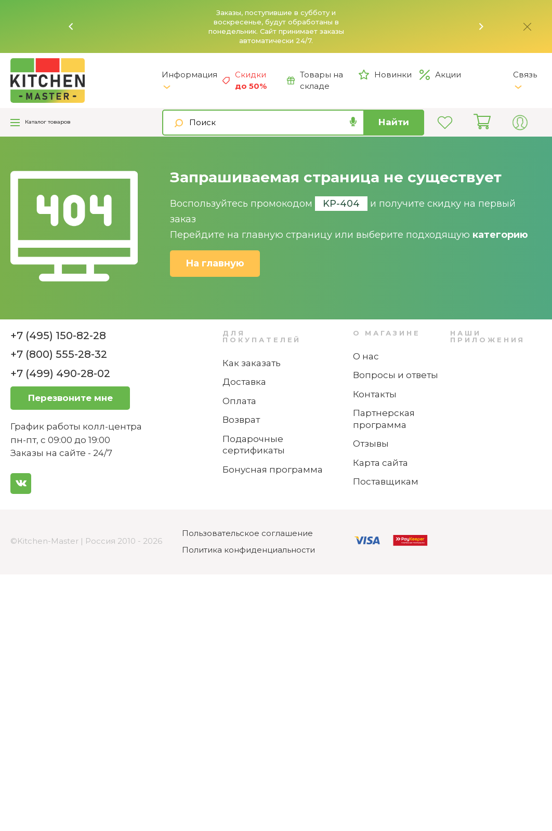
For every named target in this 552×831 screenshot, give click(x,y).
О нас (366, 356)
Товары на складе (315, 80)
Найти (393, 122)
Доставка (244, 382)
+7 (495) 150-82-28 (58, 335)
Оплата (239, 401)
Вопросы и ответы (395, 375)
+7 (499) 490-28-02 (60, 373)
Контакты (375, 394)
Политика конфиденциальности (248, 550)
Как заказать (251, 363)
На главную (215, 263)
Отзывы (371, 443)
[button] (71, 26)
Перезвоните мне (70, 398)
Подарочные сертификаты (253, 445)
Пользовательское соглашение (247, 533)
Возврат (241, 419)
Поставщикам (385, 481)
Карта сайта (380, 463)
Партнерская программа (384, 419)
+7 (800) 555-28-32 (58, 354)
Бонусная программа (272, 469)
